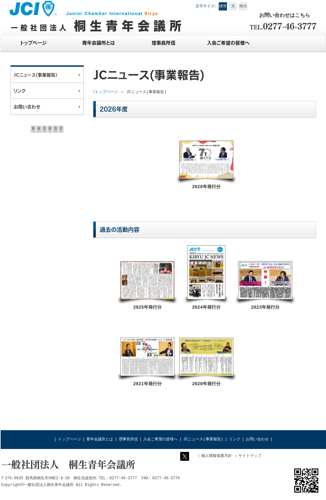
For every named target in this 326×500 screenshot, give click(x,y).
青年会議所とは (99, 439)
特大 (243, 6)
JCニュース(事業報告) (203, 439)
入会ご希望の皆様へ (160, 439)
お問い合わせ (257, 439)
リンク (234, 439)
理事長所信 (128, 439)
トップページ (69, 439)
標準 (223, 6)
